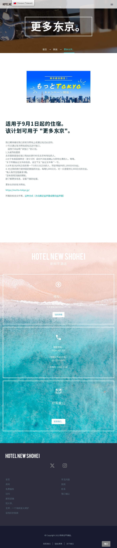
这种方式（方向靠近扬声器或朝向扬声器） (45, 195)
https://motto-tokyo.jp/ (17, 190)
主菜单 (112, 4)
